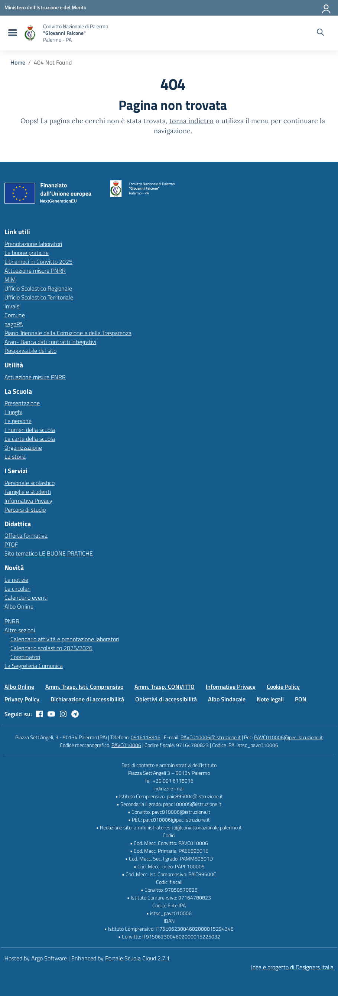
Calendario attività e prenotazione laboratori (64, 639)
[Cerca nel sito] (320, 33)
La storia (15, 456)
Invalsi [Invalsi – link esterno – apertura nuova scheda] (12, 306)
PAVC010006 (126, 745)
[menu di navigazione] (11, 33)
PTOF (11, 544)
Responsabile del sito (30, 350)
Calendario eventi (26, 597)
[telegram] (75, 714)
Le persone (18, 420)
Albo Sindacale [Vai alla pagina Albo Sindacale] (227, 699)
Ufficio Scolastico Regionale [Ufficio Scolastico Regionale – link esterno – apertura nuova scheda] (38, 288)
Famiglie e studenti (27, 491)
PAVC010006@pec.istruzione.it (288, 737)
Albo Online (18, 606)
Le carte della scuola (29, 438)
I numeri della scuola (29, 429)
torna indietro (191, 121)
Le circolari (17, 588)
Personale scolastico (29, 482)
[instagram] (63, 714)
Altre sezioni (19, 630)
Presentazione (22, 403)
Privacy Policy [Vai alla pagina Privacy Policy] (21, 699)
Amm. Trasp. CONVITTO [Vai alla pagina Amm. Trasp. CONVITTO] (164, 686)
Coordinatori (25, 656)
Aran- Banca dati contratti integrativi (50, 341)
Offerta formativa (26, 535)
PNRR (11, 621)
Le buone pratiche (26, 252)
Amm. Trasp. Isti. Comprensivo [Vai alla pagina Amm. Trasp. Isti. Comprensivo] (84, 686)
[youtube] (51, 714)
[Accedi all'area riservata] (326, 7)
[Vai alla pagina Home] (17, 62)
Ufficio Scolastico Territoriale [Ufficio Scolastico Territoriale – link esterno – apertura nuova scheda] (38, 297)
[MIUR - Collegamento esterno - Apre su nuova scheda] (45, 7)
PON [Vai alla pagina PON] (300, 699)
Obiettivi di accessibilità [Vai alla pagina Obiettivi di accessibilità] (166, 699)
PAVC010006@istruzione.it (211, 737)
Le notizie (16, 579)
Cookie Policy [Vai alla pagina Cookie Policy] (283, 686)
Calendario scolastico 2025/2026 (51, 647)
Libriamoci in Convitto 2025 (38, 261)
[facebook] (39, 714)
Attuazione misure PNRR (35, 270)
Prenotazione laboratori (33, 243)
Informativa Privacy (28, 500)
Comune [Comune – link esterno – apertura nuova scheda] (14, 315)
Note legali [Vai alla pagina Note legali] (270, 699)
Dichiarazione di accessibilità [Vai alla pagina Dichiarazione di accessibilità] (87, 699)
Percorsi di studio (25, 509)
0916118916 (145, 737)
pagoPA (13, 324)
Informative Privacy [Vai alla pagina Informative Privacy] (231, 686)
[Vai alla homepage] (30, 32)
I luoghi (13, 411)
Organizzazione (23, 447)
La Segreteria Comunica (33, 665)
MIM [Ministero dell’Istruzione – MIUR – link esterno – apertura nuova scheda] (10, 279)
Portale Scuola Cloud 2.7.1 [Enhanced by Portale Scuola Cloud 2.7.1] (137, 958)
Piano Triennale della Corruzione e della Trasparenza (67, 332)
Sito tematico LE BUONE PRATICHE (48, 553)
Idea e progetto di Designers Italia (292, 967)
